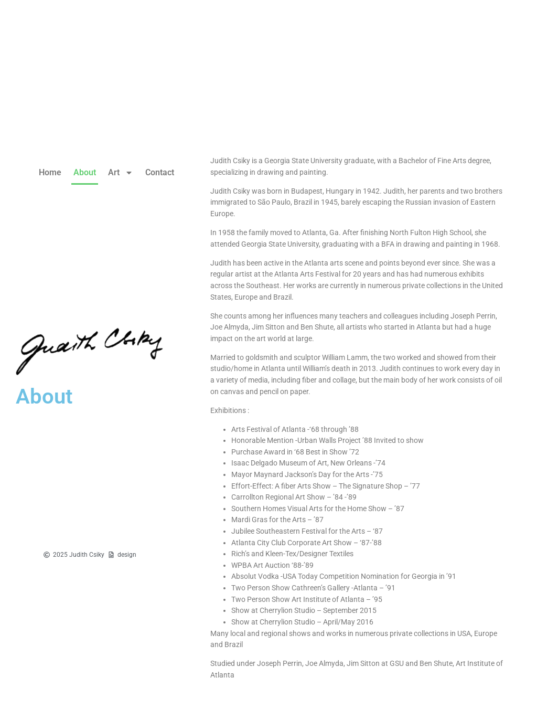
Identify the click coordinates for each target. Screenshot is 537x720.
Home (50, 172)
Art (120, 172)
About (84, 172)
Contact (159, 172)
